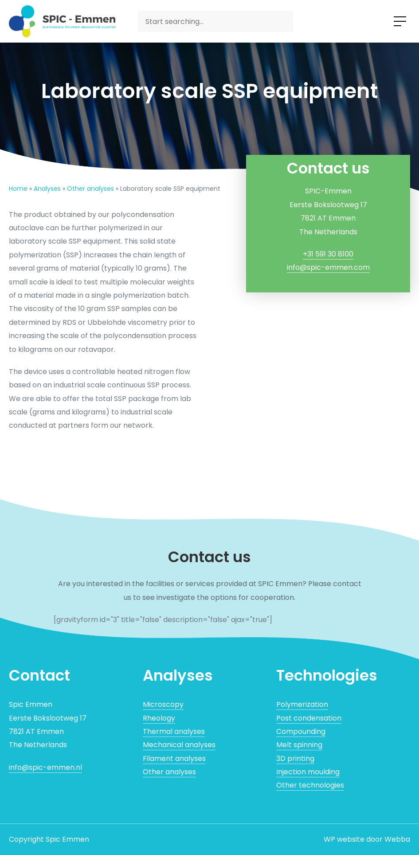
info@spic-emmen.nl (45, 767)
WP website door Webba (367, 839)
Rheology (159, 718)
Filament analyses (174, 758)
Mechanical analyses (179, 745)
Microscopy (163, 704)
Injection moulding (308, 772)
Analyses (47, 188)
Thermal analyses (174, 731)
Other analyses (90, 188)
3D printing (295, 758)
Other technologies (310, 785)
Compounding (300, 731)
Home (18, 188)
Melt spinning (299, 745)
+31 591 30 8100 (328, 254)
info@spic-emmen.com (328, 267)
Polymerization (302, 704)
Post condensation (308, 718)
